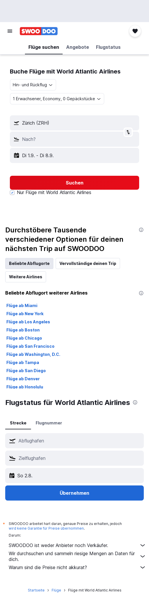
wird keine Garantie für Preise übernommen (46, 528)
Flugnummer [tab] (49, 422)
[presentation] (141, 229)
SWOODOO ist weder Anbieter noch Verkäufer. (77, 545)
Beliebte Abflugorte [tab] (29, 263)
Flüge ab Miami (21, 305)
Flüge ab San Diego (26, 370)
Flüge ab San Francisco (30, 346)
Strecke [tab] (18, 422)
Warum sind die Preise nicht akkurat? (77, 567)
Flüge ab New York (24, 313)
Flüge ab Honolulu (24, 386)
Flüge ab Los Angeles (28, 321)
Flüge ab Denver (23, 378)
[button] (9, 31)
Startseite (36, 590)
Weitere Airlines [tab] (25, 276)
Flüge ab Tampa (22, 362)
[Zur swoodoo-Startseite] (39, 31)
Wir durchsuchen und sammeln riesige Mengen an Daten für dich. (77, 556)
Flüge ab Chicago (24, 338)
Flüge (56, 590)
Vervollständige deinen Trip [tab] (87, 263)
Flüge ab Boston (23, 329)
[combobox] (33, 85)
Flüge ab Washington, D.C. (33, 354)
